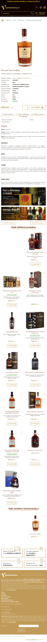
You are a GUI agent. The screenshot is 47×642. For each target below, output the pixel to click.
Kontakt (3, 594)
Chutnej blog (11, 590)
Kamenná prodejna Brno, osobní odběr (11, 604)
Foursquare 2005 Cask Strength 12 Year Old (12, 412)
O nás (2, 592)
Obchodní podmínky (6, 600)
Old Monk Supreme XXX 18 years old (35, 253)
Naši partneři (4, 598)
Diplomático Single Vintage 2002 (12, 491)
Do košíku (37, 107)
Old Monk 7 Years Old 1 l (35, 450)
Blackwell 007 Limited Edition (35, 372)
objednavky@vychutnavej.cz (8, 613)
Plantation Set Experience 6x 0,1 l (12, 291)
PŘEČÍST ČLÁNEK (8, 202)
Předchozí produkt (9, 223)
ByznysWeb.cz (41, 639)
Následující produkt (38, 223)
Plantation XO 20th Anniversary (35, 291)
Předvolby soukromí (6, 636)
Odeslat (22, 630)
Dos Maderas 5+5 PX (12, 372)
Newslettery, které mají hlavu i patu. (11, 616)
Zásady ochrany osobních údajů (10, 601)
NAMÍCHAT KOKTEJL (9, 217)
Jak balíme (4, 595)
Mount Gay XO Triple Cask (35, 411)
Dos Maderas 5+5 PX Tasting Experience (35, 332)
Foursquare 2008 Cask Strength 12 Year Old (12, 450)
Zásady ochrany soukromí (19, 636)
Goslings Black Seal (12, 332)
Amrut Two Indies (35, 534)
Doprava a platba (6, 597)
